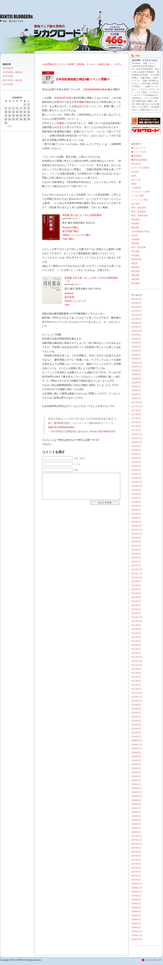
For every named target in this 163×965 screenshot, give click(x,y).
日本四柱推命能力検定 (95, 89)
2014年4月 (136, 553)
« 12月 (9, 126)
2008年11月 (136, 792)
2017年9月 (136, 410)
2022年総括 (8, 76)
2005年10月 (136, 939)
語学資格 (135, 251)
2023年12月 (136, 299)
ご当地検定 (136, 188)
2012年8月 (136, 629)
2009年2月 (136, 780)
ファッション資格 (139, 200)
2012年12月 (136, 617)
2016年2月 (136, 470)
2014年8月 (136, 541)
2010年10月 (136, 701)
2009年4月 (136, 772)
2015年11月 (136, 482)
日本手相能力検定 (81, 102)
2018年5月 (136, 382)
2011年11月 (136, 661)
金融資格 (135, 279)
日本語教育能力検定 (140, 231)
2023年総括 (8, 68)
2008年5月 (136, 816)
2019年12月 (136, 331)
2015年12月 (136, 478)
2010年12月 (136, 693)
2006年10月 (136, 892)
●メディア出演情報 (140, 168)
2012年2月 (136, 649)
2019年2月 (136, 355)
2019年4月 (136, 347)
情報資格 (135, 219)
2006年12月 (136, 883)
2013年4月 (136, 601)
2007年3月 (136, 872)
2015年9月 (136, 490)
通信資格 (135, 271)
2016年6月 (136, 458)
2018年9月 (136, 370)
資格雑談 (135, 267)
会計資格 (135, 203)
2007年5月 (136, 864)
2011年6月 (136, 681)
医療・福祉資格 (138, 207)
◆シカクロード (138, 148)
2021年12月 (136, 315)
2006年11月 (136, 888)
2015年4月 (136, 510)
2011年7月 (136, 677)
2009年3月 (136, 776)
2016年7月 (136, 454)
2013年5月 (136, 597)
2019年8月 (136, 335)
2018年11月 (136, 366)
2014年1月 (136, 565)
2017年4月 (136, 418)
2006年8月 (136, 899)
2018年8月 (136, 374)
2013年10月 (136, 577)
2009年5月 (136, 768)
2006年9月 (136, 896)
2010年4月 (136, 724)
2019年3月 (136, 351)
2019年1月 (136, 359)
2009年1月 (136, 784)
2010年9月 (136, 705)
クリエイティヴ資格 (140, 191)
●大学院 (135, 172)
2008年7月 (136, 808)
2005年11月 (136, 935)
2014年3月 (136, 557)
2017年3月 (136, 422)
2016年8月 (136, 450)
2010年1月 (136, 736)
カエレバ (76, 218)
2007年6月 (136, 860)
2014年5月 (136, 550)
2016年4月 (136, 466)
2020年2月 (136, 327)
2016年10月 (136, 442)
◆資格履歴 (136, 156)
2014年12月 (136, 526)
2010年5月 (136, 721)
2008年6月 (136, 812)
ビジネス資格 (137, 195)
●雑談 (134, 184)
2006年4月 (136, 915)
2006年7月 (136, 903)
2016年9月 (136, 446)
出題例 (60, 123)
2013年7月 (136, 589)
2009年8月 (136, 756)
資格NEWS (136, 259)
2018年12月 (136, 362)
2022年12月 (136, 307)
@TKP (57, 423)
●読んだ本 (136, 180)
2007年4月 (136, 868)
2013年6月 (136, 593)
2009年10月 (136, 748)
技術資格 (135, 223)
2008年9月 (136, 800)
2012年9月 (136, 625)
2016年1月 (136, 474)
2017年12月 (136, 402)
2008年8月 (136, 804)
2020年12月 (136, 323)
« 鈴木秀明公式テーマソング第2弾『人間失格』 (64, 64)
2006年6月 (136, 907)
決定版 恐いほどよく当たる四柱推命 (81, 215)
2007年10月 (136, 844)
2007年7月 (136, 856)
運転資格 (135, 275)
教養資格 (135, 227)
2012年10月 (136, 621)
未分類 (134, 235)
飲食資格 (135, 283)
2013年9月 (136, 581)
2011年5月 (136, 685)
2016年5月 (136, 462)
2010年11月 (136, 697)
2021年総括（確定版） (13, 80)
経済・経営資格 (138, 247)
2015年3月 (136, 514)
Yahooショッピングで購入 (76, 235)
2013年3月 (136, 605)
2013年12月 (136, 569)
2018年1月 (136, 398)
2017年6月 (136, 414)
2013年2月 (136, 609)
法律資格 (135, 239)
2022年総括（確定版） (13, 72)
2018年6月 (136, 378)
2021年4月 (136, 319)
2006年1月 (136, 927)
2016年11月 (136, 438)
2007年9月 (136, 848)
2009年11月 (136, 744)
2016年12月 (136, 434)
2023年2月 (136, 303)
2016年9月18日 (62, 97)
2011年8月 (136, 673)
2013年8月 (136, 585)
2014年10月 (136, 534)
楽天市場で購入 (70, 231)
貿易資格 (135, 255)
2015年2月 (136, 518)
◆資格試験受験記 (139, 160)
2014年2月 (136, 561)
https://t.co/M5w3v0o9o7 (61, 427)
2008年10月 (136, 796)
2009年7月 (136, 760)
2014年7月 (136, 546)
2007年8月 (136, 852)
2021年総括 (8, 84)
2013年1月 (136, 613)
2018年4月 (136, 386)
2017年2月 (136, 426)
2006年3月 (136, 919)
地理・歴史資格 (138, 211)
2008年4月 (136, 820)
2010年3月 (136, 728)
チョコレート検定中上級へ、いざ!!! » (104, 64)
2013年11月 (136, 573)
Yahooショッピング (75, 301)
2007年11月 (136, 840)
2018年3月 (136, 390)
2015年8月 (136, 494)
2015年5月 (136, 506)
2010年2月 (136, 732)
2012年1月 (136, 653)
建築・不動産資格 (139, 215)
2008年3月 (136, 824)
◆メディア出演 (138, 152)
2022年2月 (136, 311)
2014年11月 (136, 530)
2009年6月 (136, 764)
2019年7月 (136, 339)
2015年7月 (136, 498)
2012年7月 (136, 633)
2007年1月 (136, 880)
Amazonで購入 (70, 227)
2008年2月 (136, 828)
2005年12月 (136, 931)
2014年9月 (136, 537)
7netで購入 (68, 239)
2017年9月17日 (106, 431)
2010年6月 (136, 717)
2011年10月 (136, 665)
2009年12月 (136, 740)
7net (67, 304)
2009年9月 (136, 752)
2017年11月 (136, 406)
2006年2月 (136, 923)
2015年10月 (136, 486)
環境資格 (135, 243)
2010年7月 (136, 712)
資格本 (134, 263)
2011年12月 (136, 657)
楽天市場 (69, 297)
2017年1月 (136, 430)
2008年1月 (136, 832)
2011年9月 (136, 669)
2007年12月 (136, 836)
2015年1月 (136, 522)
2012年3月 (136, 645)
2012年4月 (136, 641)
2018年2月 (136, 394)
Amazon (69, 293)
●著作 (134, 176)
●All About (136, 164)
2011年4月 (136, 689)
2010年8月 (136, 709)
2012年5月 (136, 637)
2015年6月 (136, 502)
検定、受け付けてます (13, 21)
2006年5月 (136, 911)
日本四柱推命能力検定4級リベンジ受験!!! (83, 79)
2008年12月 (136, 788)
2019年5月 (136, 343)
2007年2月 (136, 876)
